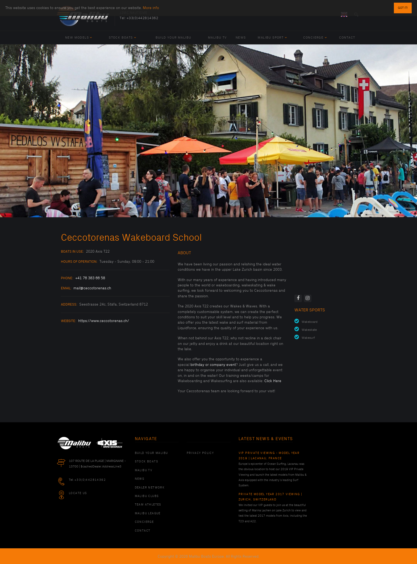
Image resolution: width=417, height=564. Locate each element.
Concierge (315, 37)
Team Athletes (148, 504)
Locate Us (78, 493)
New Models (78, 37)
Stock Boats (122, 37)
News (241, 37)
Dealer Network (150, 487)
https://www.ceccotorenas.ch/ (103, 321)
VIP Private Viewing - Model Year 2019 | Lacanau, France (269, 456)
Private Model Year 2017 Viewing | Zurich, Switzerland (270, 497)
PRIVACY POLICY (200, 453)
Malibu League (148, 513)
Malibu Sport (272, 37)
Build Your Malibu (173, 37)
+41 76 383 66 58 (90, 278)
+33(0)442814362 (143, 18)
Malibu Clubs (147, 496)
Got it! (403, 8)
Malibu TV (217, 37)
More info (151, 8)
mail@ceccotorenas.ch (92, 288)
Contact (347, 37)
